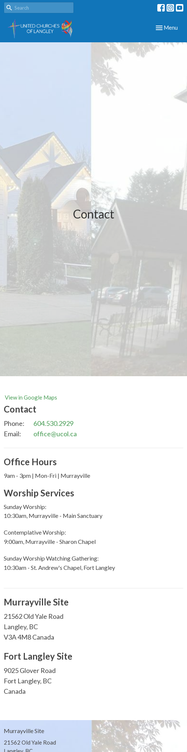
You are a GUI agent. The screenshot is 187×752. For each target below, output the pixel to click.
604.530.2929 (53, 423)
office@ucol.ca (55, 434)
